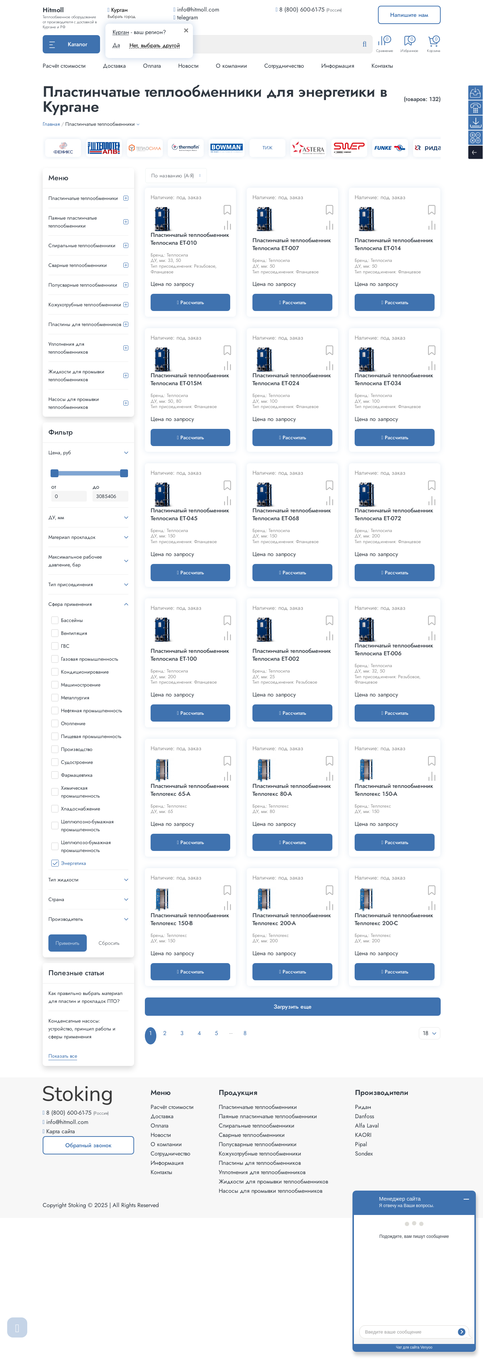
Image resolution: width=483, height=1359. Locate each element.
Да (116, 45)
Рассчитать (190, 330)
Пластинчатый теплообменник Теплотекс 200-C (394, 1087)
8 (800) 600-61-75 (302, 9)
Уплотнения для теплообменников (68, 347)
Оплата (152, 66)
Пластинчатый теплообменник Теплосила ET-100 (190, 767)
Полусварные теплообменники (82, 284)
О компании (231, 66)
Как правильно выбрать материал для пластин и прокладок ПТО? (85, 997)
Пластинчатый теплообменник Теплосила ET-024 (291, 435)
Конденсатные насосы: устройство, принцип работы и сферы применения (81, 1028)
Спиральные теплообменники (81, 245)
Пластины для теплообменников (84, 324)
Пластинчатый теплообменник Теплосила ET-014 (394, 273)
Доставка (114, 66)
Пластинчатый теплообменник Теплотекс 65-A (190, 930)
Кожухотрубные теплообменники (84, 304)
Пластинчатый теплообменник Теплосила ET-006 (394, 761)
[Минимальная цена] (69, 496)
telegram (186, 17)
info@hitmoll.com (67, 1263)
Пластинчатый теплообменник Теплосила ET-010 (190, 267)
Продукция (238, 1234)
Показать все (62, 1055)
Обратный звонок (77, 1289)
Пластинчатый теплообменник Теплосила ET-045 (190, 598)
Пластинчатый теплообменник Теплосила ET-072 (394, 598)
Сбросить (109, 943)
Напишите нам (409, 15)
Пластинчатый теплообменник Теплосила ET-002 (291, 767)
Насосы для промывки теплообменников (73, 403)
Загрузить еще (293, 1175)
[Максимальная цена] (110, 496)
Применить (67, 943)
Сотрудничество (284, 66)
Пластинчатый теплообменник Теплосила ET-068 (291, 598)
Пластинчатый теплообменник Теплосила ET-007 (291, 273)
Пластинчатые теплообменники (83, 198)
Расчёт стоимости (64, 66)
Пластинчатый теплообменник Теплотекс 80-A (291, 930)
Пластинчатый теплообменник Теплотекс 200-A (291, 1087)
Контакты (382, 66)
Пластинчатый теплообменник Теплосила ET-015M (190, 435)
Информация (337, 66)
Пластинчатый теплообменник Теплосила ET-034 (394, 435)
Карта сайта (60, 1272)
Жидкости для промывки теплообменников (76, 375)
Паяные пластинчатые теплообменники (72, 221)
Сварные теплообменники (77, 265)
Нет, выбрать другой (154, 45)
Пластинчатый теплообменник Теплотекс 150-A (394, 930)
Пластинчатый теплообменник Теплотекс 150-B (190, 1087)
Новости (188, 66)
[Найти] (370, 44)
